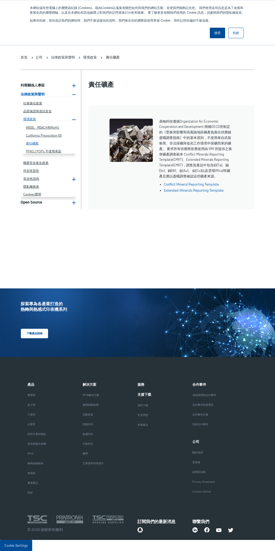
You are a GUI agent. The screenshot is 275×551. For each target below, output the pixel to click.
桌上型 (31, 404)
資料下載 (143, 405)
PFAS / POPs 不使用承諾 (43, 151)
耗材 (30, 492)
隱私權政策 (31, 186)
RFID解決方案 (91, 395)
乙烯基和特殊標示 (93, 463)
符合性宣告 (31, 170)
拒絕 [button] (236, 33)
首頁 (24, 57)
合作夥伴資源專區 (203, 404)
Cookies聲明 (32, 194)
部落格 (196, 462)
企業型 (31, 424)
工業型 (31, 414)
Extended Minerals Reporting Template (194, 190)
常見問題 (143, 415)
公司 (39, 57)
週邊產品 (32, 482)
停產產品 (143, 424)
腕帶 (85, 453)
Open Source (31, 202)
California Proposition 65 (44, 135)
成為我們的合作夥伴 (204, 395)
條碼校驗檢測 (35, 463)
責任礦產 (32, 143)
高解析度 (88, 414)
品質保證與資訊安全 (37, 111)
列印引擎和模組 (36, 434)
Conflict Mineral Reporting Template (191, 184)
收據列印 (88, 434)
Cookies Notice (201, 491)
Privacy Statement (203, 481)
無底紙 (31, 473)
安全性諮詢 (31, 178)
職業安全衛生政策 (36, 163)
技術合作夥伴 (200, 424)
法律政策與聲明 (63, 57)
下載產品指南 (33, 333)
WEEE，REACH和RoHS (42, 127)
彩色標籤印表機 (36, 443)
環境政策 (90, 57)
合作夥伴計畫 (200, 414)
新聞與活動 (199, 472)
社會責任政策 (32, 103)
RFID (30, 453)
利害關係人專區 (33, 85)
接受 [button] (217, 33)
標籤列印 (88, 424)
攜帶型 (31, 395)
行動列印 (88, 443)
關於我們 (197, 452)
